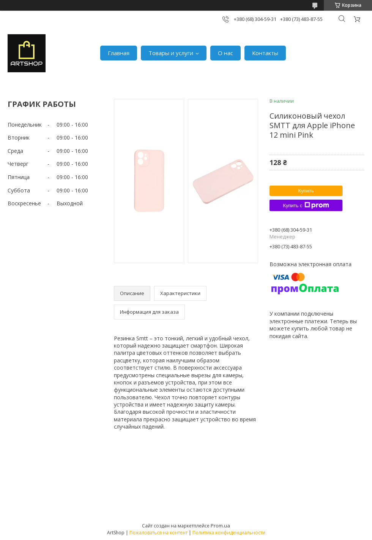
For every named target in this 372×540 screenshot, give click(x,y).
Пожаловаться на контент (158, 532)
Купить (306, 191)
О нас (225, 53)
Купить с (306, 205)
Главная (118, 53)
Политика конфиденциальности (228, 532)
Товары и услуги (170, 53)
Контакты (265, 53)
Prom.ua (220, 525)
